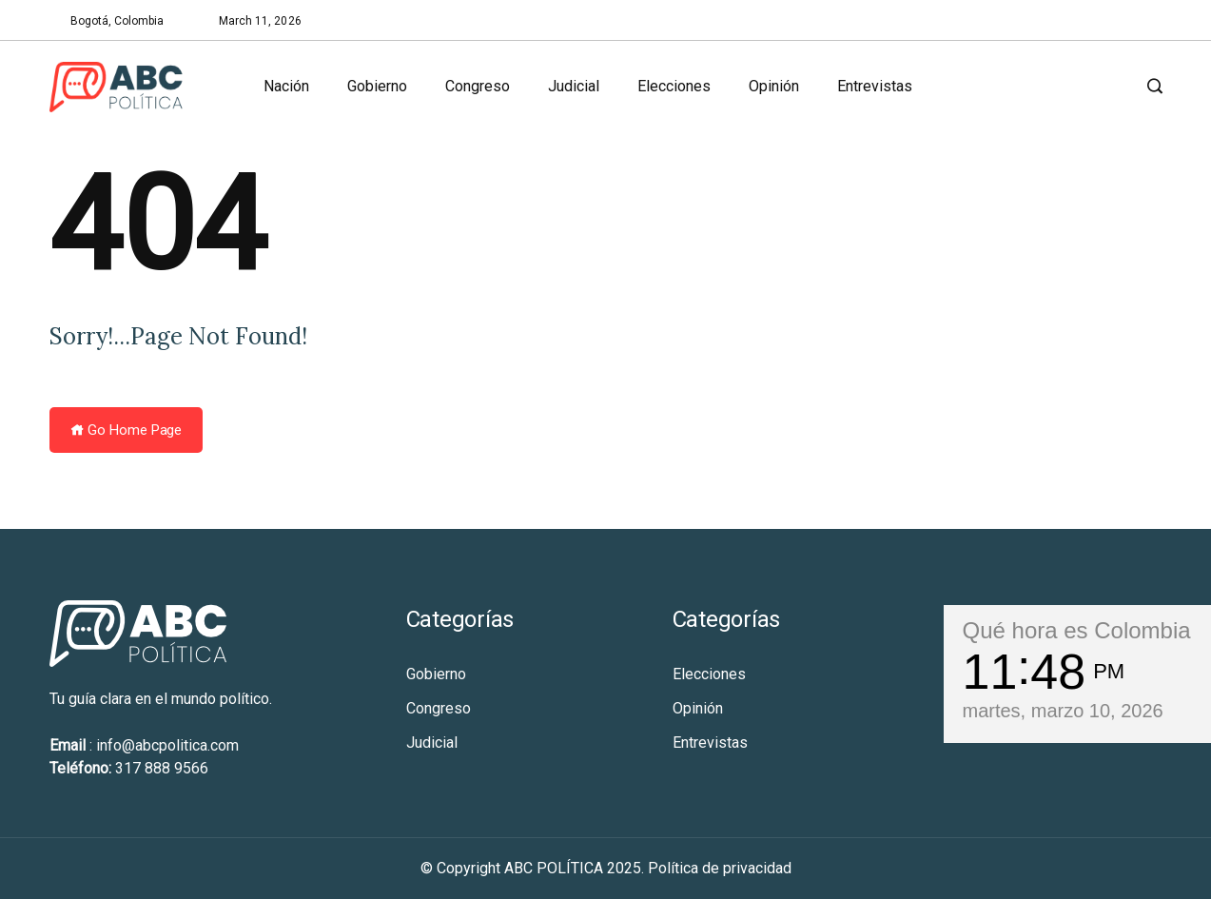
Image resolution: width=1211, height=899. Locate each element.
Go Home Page (126, 430)
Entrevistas (874, 86)
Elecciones (674, 86)
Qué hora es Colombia (1077, 630)
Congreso (477, 86)
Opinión (774, 86)
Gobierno (377, 86)
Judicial (573, 86)
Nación (286, 86)
